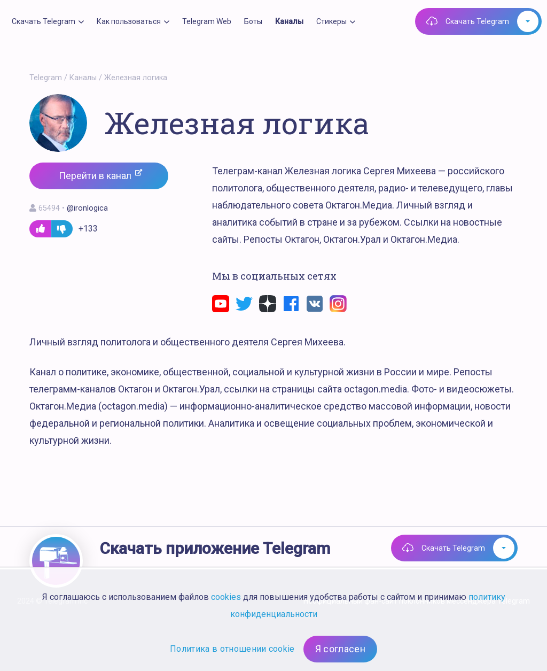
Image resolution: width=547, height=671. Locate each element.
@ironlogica (87, 208)
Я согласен (340, 648)
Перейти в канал (100, 175)
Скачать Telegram (477, 21)
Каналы (83, 77)
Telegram (45, 77)
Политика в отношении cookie (232, 649)
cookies (226, 597)
